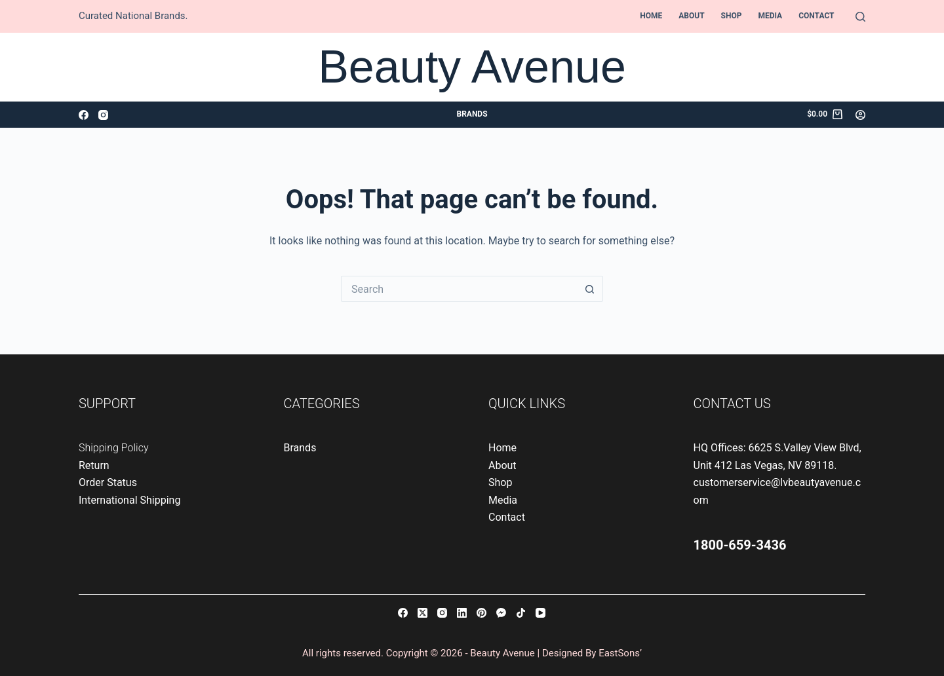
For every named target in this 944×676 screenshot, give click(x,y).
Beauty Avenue (472, 66)
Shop (731, 15)
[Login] (860, 115)
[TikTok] (521, 613)
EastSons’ (620, 653)
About (691, 15)
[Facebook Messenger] (501, 613)
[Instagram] (103, 115)
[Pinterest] (481, 613)
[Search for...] (459, 289)
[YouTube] (540, 613)
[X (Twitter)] (422, 613)
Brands (471, 114)
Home (651, 15)
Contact (816, 15)
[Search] (860, 17)
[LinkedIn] (462, 613)
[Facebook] (83, 115)
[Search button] (590, 289)
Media (770, 15)
